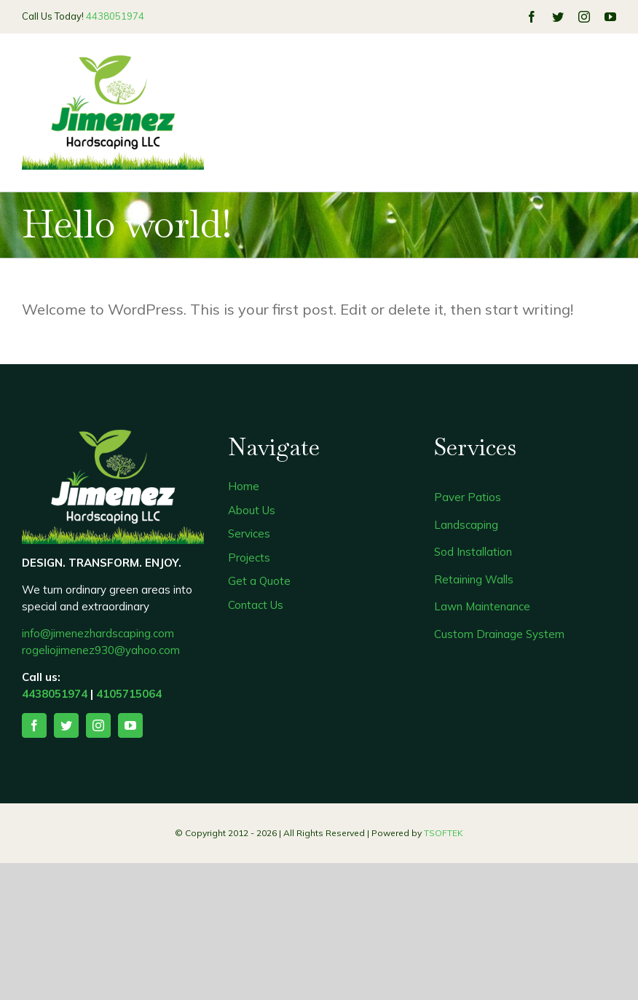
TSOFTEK (443, 832)
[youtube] (610, 17)
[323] (113, 62)
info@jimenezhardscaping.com (98, 633)
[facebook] (531, 17)
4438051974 (115, 16)
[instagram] (584, 17)
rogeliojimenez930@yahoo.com (101, 650)
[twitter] (558, 17)
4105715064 (129, 694)
